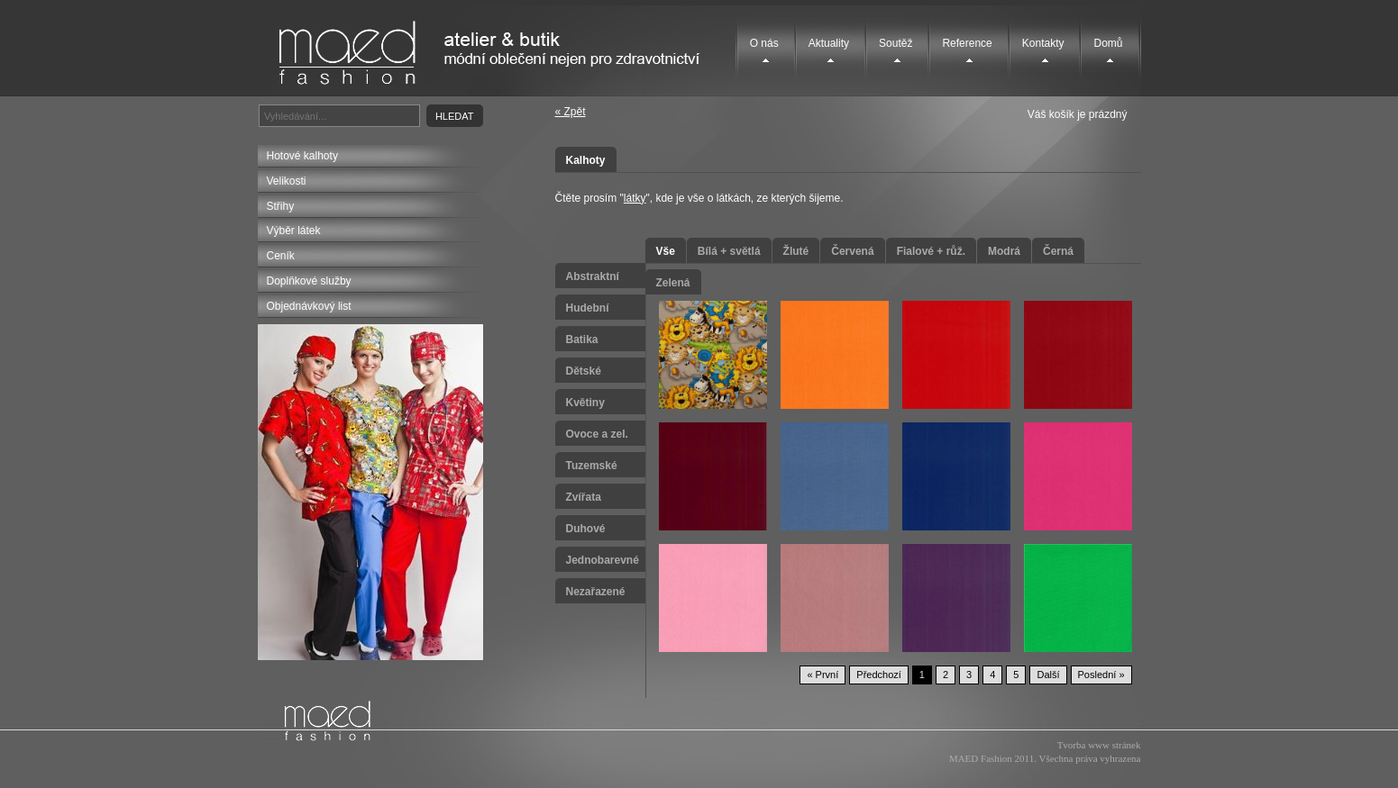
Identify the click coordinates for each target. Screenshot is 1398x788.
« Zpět (570, 111)
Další (1048, 674)
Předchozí (878, 674)
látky (635, 198)
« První (822, 674)
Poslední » (1101, 674)
